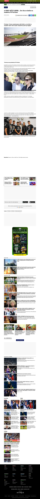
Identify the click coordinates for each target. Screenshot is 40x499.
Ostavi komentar (20, 340)
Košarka (8, 4)
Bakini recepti (31, 469)
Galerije (21, 489)
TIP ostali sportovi (6, 483)
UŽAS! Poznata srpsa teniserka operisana (24, 373)
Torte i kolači (30, 467)
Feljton (13, 468)
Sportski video (18, 4)
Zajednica (22, 482)
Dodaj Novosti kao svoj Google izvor (22, 15)
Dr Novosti (33, 2)
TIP (22, 2)
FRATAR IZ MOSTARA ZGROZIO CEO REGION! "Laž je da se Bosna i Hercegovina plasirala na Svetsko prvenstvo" (20, 332)
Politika (6, 398)
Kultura (30, 2)
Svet (13, 475)
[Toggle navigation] (35, 0)
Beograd (28, 2)
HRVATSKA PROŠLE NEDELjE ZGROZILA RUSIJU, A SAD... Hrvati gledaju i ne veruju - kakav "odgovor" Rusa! (25, 184)
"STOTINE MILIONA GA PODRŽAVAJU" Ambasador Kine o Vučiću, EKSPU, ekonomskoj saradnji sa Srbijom (15, 427)
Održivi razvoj (23, 479)
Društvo (3, 2)
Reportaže (17, 2)
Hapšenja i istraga (23, 468)
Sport (20, 2)
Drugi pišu (6, 257)
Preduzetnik (6, 477)
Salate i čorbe (31, 468)
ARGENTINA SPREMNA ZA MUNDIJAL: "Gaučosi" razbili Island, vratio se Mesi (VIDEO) (15, 460)
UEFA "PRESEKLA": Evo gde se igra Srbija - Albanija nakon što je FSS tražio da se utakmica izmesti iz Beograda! (25, 179)
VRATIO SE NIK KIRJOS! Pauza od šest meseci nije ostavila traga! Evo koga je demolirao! (31, 427)
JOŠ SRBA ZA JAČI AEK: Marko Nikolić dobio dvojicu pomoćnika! (15, 450)
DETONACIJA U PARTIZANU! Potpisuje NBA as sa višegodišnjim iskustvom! (25, 358)
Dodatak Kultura (15, 482)
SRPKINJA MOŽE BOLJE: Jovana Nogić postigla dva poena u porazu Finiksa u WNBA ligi (25, 366)
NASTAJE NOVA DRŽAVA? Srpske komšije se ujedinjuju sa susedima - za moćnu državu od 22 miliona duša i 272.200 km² (30, 332)
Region (13, 476)
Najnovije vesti (26, 489)
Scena (19, 489)
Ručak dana (30, 470)
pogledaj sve (20, 254)
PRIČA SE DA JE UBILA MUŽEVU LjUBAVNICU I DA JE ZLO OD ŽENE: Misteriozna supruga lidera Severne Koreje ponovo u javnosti (26, 309)
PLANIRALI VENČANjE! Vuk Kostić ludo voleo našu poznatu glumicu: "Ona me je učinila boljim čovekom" (26, 317)
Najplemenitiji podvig (23, 476)
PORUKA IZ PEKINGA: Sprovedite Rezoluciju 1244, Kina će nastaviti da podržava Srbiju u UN (15, 413)
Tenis (10, 4)
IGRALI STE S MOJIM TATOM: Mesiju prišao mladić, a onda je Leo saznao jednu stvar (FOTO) (11, 444)
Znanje (22, 483)
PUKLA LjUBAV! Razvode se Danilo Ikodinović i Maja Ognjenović (9, 178)
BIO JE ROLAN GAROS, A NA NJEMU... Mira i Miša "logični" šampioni (31, 422)
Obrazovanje (14, 470)
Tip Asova (5, 484)
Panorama (24, 2)
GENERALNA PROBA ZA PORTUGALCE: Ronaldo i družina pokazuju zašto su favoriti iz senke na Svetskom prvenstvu (26, 278)
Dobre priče (6, 468)
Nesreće (22, 470)
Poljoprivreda (6, 476)
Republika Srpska (14, 489)
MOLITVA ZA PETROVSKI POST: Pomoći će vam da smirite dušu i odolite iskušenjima (25, 285)
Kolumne (5, 469)
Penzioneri (14, 469)
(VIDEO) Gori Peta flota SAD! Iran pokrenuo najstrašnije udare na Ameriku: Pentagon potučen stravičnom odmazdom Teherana (26, 268)
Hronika (6, 2)
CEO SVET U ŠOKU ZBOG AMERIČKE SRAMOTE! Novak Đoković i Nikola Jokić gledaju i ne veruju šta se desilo (26, 390)
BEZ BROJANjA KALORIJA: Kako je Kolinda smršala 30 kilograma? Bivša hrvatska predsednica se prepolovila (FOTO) (26, 293)
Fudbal (6, 7)
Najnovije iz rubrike (8, 356)
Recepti (9, 2)
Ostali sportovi (14, 4)
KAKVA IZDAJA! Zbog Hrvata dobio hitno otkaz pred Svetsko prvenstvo (15, 446)
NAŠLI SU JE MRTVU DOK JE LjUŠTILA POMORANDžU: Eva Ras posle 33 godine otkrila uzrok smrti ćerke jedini (26, 301)
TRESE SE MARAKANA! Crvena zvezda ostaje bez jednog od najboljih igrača (15, 455)
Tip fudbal (5, 481)
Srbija (36, 2)
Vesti (1, 2)
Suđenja (22, 469)
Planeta (15, 2)
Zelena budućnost (23, 484)
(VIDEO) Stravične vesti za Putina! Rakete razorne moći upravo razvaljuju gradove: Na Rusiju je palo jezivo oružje (26, 260)
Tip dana (5, 482)
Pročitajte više (7, 275)
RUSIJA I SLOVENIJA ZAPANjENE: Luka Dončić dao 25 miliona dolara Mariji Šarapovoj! (8, 183)
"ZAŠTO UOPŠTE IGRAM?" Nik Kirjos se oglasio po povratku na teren (25, 382)
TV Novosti (14, 483)
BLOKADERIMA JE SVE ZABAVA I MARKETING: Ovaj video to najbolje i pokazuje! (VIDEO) (15, 422)
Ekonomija (11, 2)
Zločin (21, 467)
